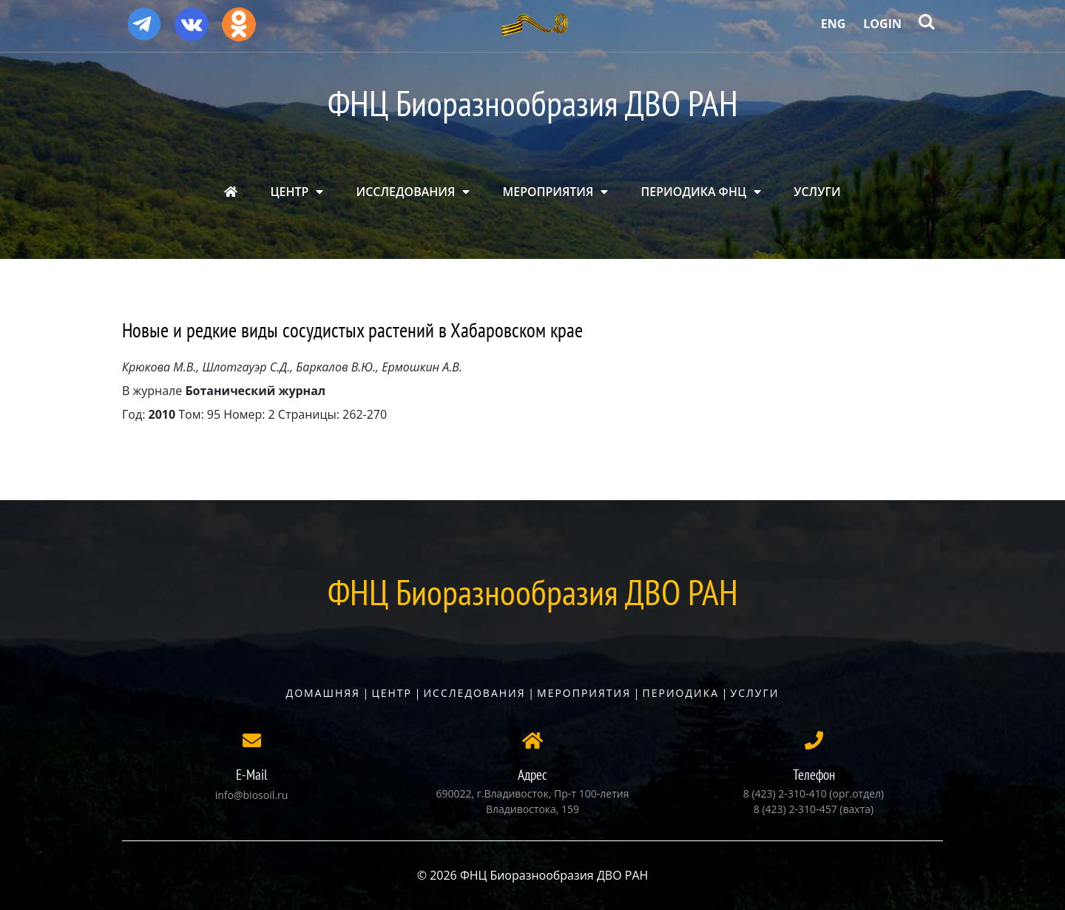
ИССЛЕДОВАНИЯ (406, 191)
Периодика (681, 693)
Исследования (474, 693)
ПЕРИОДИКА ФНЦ (693, 191)
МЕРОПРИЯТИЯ (548, 191)
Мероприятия (584, 693)
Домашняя (323, 693)
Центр (391, 693)
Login (882, 24)
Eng (833, 24)
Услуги (755, 693)
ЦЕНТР (289, 191)
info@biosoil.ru (251, 795)
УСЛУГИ (817, 191)
